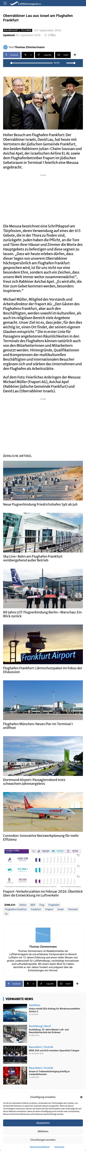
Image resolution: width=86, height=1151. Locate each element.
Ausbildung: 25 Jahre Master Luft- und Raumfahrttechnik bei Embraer (49, 1031)
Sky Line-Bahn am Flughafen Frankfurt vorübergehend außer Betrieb (32, 558)
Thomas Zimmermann (29, 47)
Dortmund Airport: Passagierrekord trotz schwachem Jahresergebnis (34, 782)
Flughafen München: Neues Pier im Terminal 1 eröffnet (38, 726)
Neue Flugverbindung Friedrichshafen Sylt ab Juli (40, 504)
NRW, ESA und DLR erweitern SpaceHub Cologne (54, 1050)
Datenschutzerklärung (39, 1147)
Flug (41, 904)
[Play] (7, 63)
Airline (22, 904)
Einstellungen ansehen (43, 1139)
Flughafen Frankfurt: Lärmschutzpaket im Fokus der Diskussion (42, 670)
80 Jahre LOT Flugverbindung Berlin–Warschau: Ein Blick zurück (42, 614)
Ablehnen (43, 1131)
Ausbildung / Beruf (40, 1026)
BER (33, 904)
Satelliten (34, 1005)
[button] (81, 1097)
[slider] (31, 63)
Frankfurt (36, 909)
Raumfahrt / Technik (17, 30)
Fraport (49, 909)
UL (6, 913)
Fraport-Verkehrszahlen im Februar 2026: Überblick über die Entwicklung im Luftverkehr (43, 893)
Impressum (59, 1147)
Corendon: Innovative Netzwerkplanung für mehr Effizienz (41, 838)
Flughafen (53, 904)
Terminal (72, 909)
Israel (61, 909)
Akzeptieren (43, 1122)
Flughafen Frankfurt (16, 909)
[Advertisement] (43, 198)
